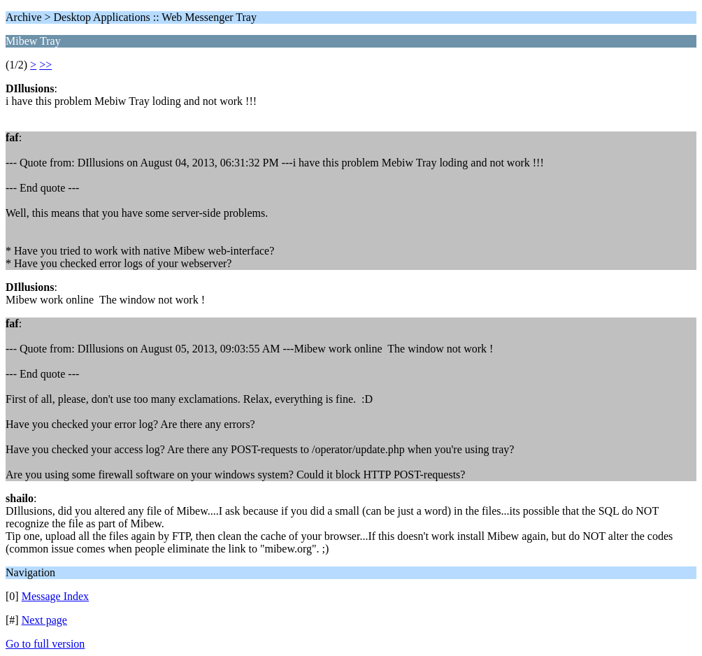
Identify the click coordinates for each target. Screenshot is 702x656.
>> (45, 65)
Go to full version (45, 644)
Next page (44, 620)
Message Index (55, 596)
